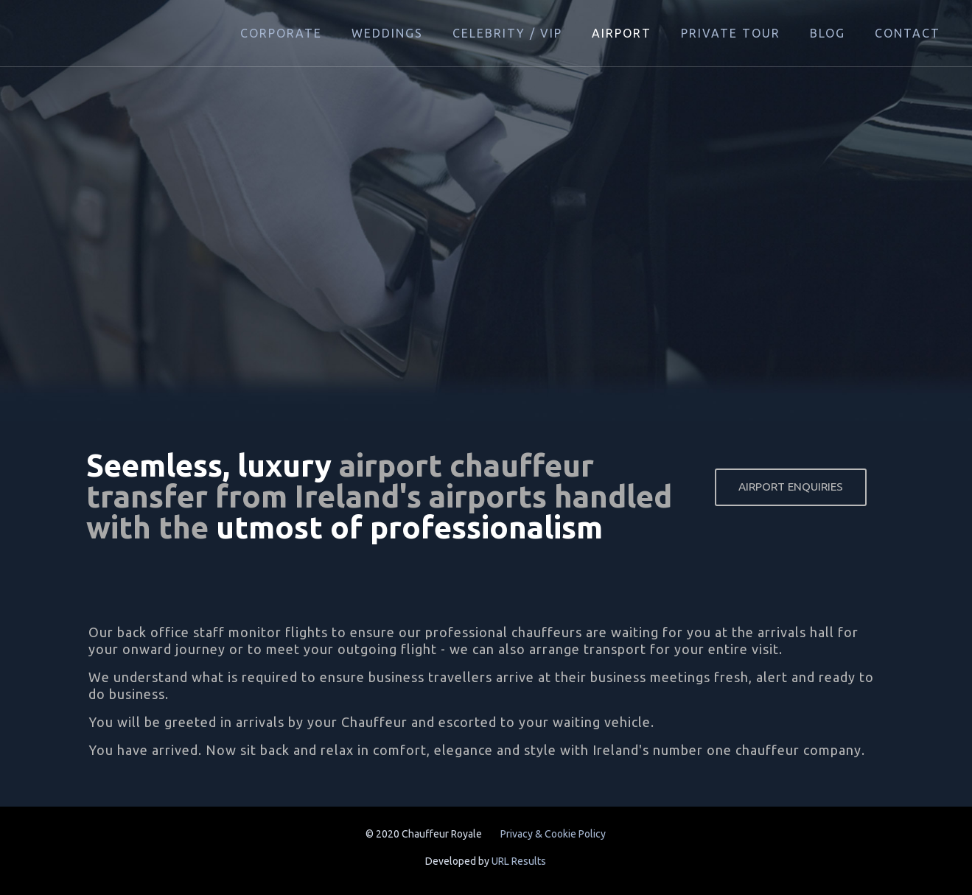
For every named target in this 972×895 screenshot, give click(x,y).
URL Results (519, 861)
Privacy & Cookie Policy (553, 834)
